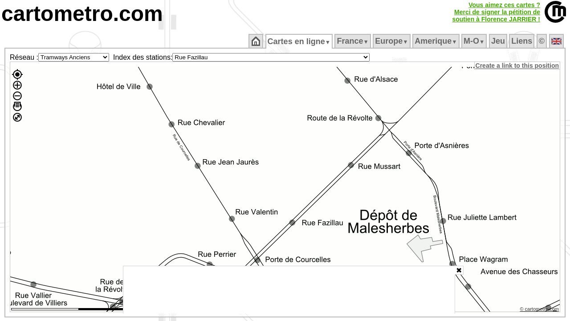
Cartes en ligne (299, 41)
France (353, 41)
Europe (392, 41)
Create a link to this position (517, 65)
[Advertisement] (289, 290)
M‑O (474, 41)
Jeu (498, 41)
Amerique (436, 41)
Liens (522, 41)
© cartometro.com (540, 310)
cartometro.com (82, 13)
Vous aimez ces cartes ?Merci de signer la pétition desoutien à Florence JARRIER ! (496, 12)
